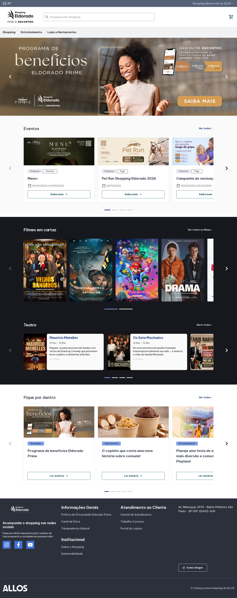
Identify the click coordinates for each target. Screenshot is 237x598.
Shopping (9, 32)
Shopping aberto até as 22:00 (213, 3)
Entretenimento (31, 32)
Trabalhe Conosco (132, 521)
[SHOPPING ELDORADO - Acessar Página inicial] (21, 17)
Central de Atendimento (136, 514)
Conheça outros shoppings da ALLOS (212, 588)
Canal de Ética (70, 521)
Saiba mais (59, 194)
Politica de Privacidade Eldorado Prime (86, 514)
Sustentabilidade (72, 553)
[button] (10, 76)
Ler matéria (59, 476)
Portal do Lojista (131, 528)
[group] (118, 77)
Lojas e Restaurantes (61, 32)
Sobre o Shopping (72, 547)
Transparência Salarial (75, 528)
